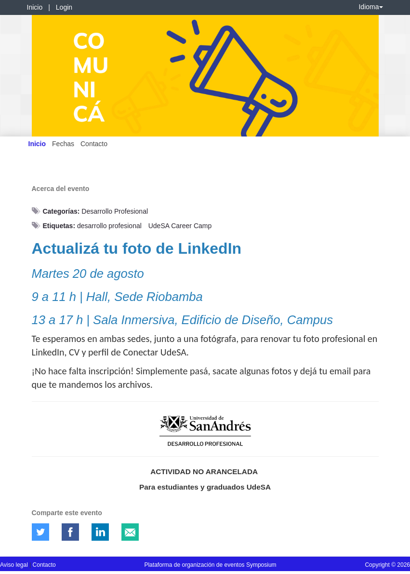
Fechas (63, 144)
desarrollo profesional (109, 226)
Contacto (93, 144)
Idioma (370, 7)
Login (64, 7)
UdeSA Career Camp (180, 226)
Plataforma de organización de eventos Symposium (210, 564)
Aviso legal (14, 564)
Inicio (35, 7)
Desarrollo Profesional (114, 211)
